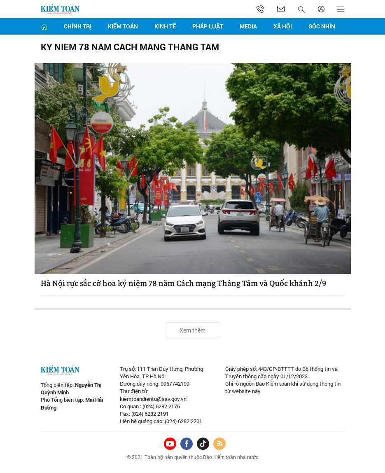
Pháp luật (207, 26)
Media (248, 26)
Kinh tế (165, 26)
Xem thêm (192, 330)
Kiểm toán (123, 26)
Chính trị (77, 26)
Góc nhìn (321, 26)
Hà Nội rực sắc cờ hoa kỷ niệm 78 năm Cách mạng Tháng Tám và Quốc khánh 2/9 (183, 283)
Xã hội (282, 26)
